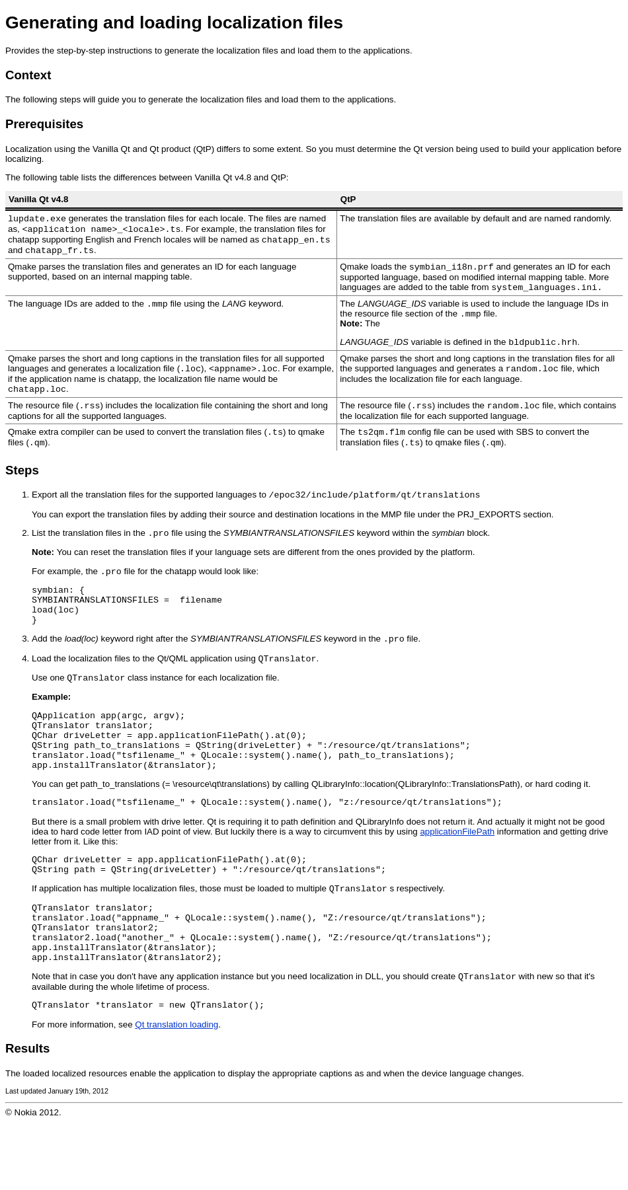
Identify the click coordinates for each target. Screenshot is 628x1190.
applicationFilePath (457, 878)
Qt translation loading (176, 1092)
